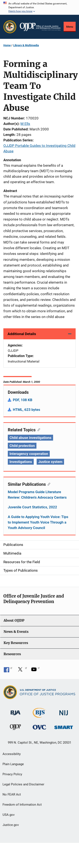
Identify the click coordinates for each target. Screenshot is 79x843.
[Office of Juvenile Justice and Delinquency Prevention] (15, 728)
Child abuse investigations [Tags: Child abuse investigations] (30, 438)
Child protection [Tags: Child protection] (22, 446)
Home (7, 45)
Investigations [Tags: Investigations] (20, 462)
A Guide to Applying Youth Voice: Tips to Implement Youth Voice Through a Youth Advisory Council (38, 522)
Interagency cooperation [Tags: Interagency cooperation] (28, 454)
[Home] (40, 26)
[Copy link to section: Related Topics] (38, 429)
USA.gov (9, 815)
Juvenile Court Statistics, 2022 (32, 507)
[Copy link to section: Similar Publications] (48, 484)
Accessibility (12, 754)
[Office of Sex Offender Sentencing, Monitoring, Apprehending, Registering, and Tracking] (63, 726)
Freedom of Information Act (22, 804)
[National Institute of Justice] (63, 711)
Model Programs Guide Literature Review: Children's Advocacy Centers (37, 494)
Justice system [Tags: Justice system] (50, 462)
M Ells (25, 124)
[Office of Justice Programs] (9, 26)
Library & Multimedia (26, 45)
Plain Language (13, 764)
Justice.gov (11, 825)
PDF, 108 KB (22, 400)
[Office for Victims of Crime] (39, 727)
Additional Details (22, 334)
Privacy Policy (12, 774)
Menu (69, 26)
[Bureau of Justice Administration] (15, 711)
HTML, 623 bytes (26, 409)
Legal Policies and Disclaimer (23, 784)
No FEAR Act (12, 794)
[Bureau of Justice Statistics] (39, 716)
